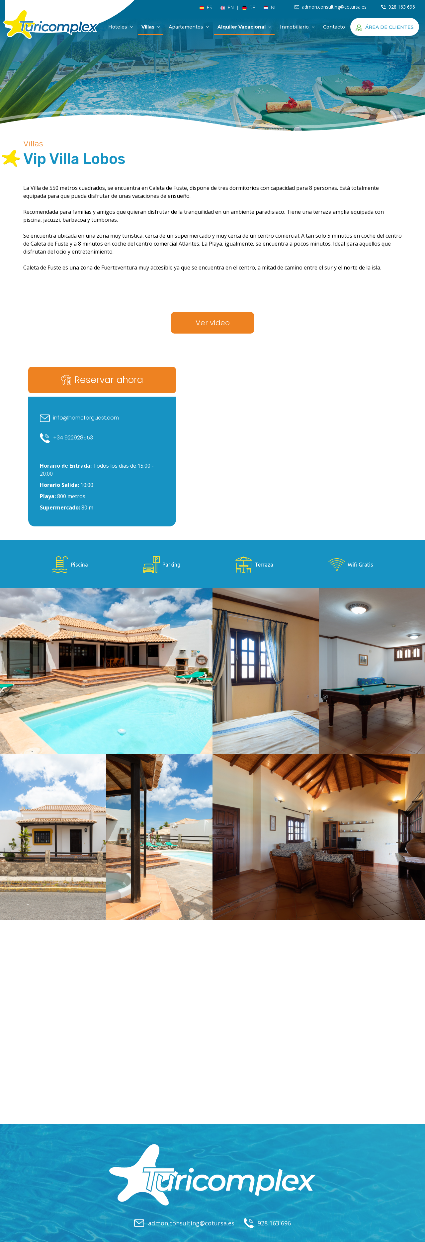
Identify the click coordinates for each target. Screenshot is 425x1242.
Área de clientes (385, 27)
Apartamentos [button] (189, 27)
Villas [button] (150, 27)
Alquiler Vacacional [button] (244, 27)
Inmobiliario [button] (297, 27)
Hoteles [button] (120, 27)
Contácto (334, 27)
